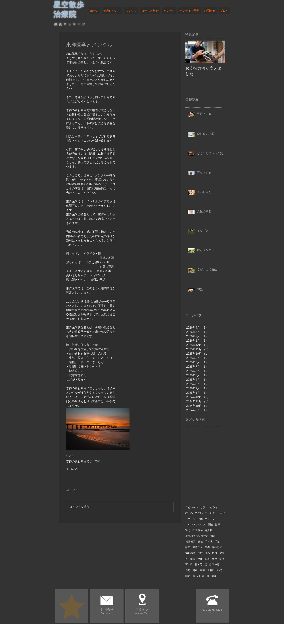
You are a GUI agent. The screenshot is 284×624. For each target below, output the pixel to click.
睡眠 (192, 558)
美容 (221, 558)
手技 (217, 541)
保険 (210, 524)
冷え (187, 530)
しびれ (204, 507)
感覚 (200, 541)
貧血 (195, 570)
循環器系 (190, 541)
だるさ (214, 507)
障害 (187, 575)
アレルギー (211, 513)
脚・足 (198, 564)
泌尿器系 (217, 547)
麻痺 (213, 575)
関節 (202, 570)
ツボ (200, 518)
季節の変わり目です (79, 461)
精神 (97, 461)
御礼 (212, 535)
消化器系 (190, 553)
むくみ (189, 513)
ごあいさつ (191, 507)
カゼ (222, 513)
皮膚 (221, 553)
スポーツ (190, 518)
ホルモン (210, 518)
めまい (199, 513)
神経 (199, 558)
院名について (214, 570)
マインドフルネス (195, 524)
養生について (73, 468)
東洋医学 (198, 547)
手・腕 (208, 541)
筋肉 (207, 558)
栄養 (207, 547)
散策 (187, 547)
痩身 (214, 553)
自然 (187, 570)
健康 (217, 524)
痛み (207, 553)
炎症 (200, 553)
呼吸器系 (198, 530)
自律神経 (214, 564)
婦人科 (208, 530)
